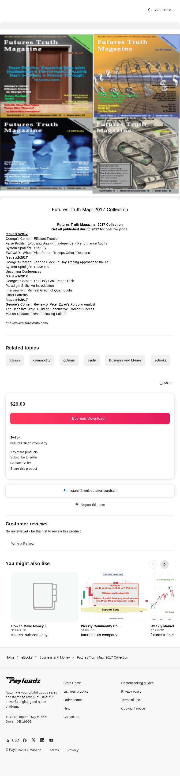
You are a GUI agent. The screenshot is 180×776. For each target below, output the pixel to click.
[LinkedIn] (42, 740)
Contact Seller (20, 463)
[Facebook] (24, 740)
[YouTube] (51, 740)
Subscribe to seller (23, 457)
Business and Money (125, 360)
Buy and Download (90, 418)
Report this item (90, 505)
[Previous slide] (153, 564)
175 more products (24, 452)
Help (67, 708)
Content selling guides (137, 683)
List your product (76, 691)
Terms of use (130, 700)
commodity (41, 360)
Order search (73, 700)
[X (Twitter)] (33, 740)
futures (14, 360)
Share (165, 383)
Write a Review (22, 543)
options (69, 360)
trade (92, 360)
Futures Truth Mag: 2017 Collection (102, 657)
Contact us (71, 717)
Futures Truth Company (28, 443)
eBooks (160, 360)
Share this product (23, 468)
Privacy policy (131, 691)
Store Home (159, 10)
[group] (44, 605)
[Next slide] (164, 564)
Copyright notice (133, 708)
